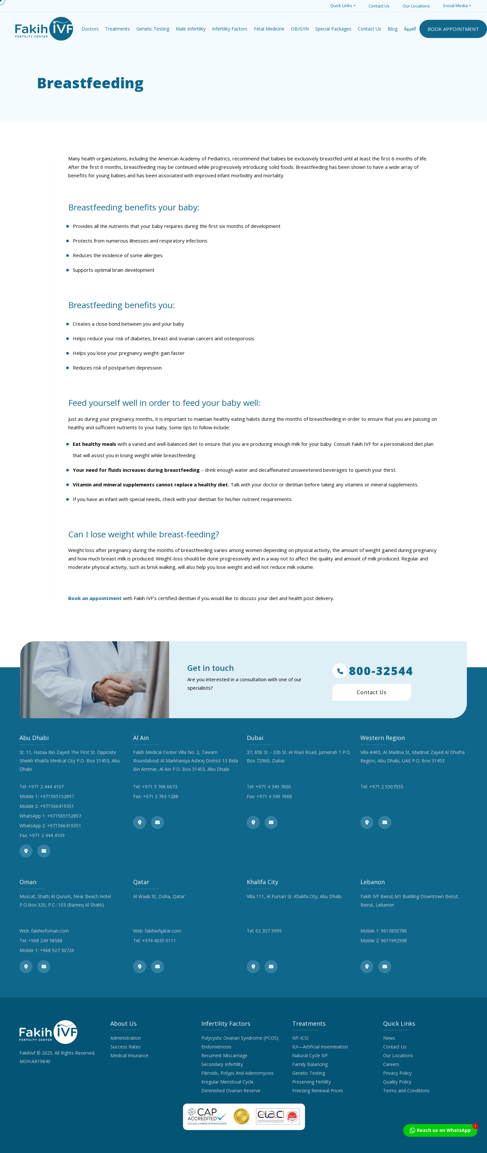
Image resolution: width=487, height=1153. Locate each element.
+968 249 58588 (45, 940)
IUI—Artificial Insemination (320, 1047)
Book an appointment (95, 598)
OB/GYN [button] (300, 29)
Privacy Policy (397, 1073)
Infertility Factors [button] (229, 29)
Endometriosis (216, 1047)
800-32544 (372, 670)
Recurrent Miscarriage (224, 1055)
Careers (391, 1064)
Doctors (90, 29)
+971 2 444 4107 (46, 786)
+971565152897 (57, 796)
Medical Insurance (129, 1055)
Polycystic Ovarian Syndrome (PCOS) (240, 1038)
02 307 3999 (268, 931)
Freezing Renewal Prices (317, 1090)
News (389, 1038)
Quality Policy (397, 1082)
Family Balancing (310, 1064)
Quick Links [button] (341, 5)
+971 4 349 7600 (273, 786)
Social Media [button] (455, 5)
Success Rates (125, 1047)
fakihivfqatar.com (163, 931)
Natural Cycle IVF (310, 1055)
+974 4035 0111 (159, 940)
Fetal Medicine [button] (269, 29)
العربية (410, 28)
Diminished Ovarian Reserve (230, 1090)
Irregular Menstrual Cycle (227, 1082)
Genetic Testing (308, 1073)
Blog (392, 29)
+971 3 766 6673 (159, 786)
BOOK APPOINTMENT (453, 29)
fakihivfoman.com (50, 931)
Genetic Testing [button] (152, 29)
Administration (125, 1038)
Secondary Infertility (222, 1064)
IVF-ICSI (300, 1038)
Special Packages (333, 29)
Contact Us (379, 6)
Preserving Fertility (311, 1082)
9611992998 (394, 940)
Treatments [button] (117, 29)
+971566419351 (57, 806)
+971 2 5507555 (386, 786)
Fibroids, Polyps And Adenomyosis (237, 1073)
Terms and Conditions (406, 1090)
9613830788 (394, 931)
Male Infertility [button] (191, 29)
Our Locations (416, 6)
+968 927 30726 (57, 950)
